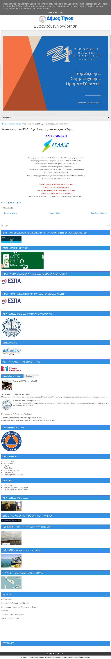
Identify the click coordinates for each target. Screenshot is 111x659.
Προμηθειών (8, 468)
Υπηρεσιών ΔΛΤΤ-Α (11, 470)
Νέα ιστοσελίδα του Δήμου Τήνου (26, 400)
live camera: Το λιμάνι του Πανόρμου (16, 414)
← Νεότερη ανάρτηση (9, 213)
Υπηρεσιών (8, 463)
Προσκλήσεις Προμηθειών (14, 475)
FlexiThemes (33, 657)
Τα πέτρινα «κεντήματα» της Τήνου (15, 394)
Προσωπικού (9, 461)
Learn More (52, 13)
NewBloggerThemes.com (61, 657)
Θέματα (29, 376)
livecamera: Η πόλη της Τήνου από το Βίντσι (18, 607)
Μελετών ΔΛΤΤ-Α (10, 473)
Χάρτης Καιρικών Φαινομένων (12, 615)
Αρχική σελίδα (54, 213)
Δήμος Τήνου (9, 485)
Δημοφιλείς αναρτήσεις (12, 376)
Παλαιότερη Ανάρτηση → (100, 213)
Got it (62, 13)
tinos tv (4, 611)
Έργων (6, 466)
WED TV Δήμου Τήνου (10, 618)
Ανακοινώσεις (14, 124)
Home (4, 124)
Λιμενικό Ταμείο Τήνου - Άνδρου (16, 487)
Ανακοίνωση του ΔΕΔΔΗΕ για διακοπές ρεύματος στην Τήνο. (37, 129)
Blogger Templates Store (81, 657)
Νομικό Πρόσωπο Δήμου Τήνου (16, 490)
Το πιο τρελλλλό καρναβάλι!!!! (25, 381)
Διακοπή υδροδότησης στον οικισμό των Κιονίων (21, 418)
